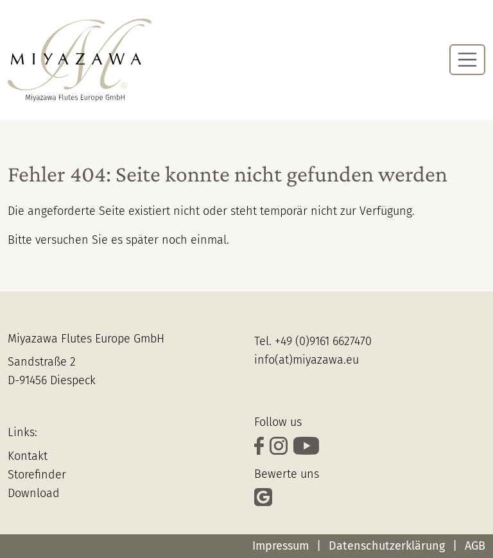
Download (34, 493)
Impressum (280, 546)
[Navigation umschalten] (467, 59)
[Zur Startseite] (79, 60)
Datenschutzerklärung (387, 546)
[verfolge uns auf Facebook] (262, 447)
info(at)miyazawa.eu (306, 360)
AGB (475, 546)
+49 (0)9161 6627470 (323, 341)
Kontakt (28, 456)
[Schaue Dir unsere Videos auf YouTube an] (307, 447)
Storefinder (37, 475)
